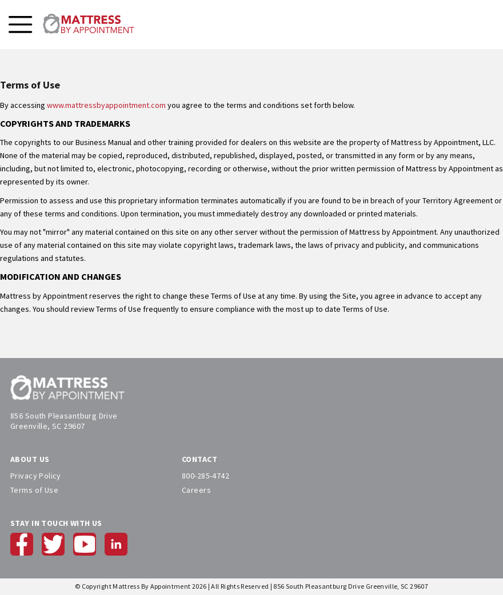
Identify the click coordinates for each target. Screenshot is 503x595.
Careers (196, 490)
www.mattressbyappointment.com (106, 105)
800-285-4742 (205, 476)
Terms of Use (34, 490)
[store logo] (88, 24)
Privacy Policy (35, 476)
